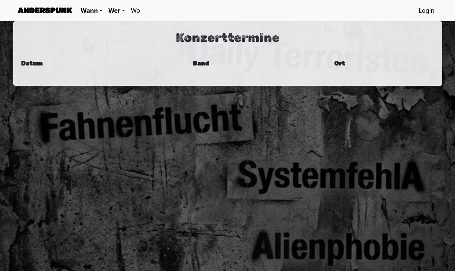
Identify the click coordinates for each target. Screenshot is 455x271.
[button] (92, 10)
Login (427, 10)
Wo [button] (135, 10)
